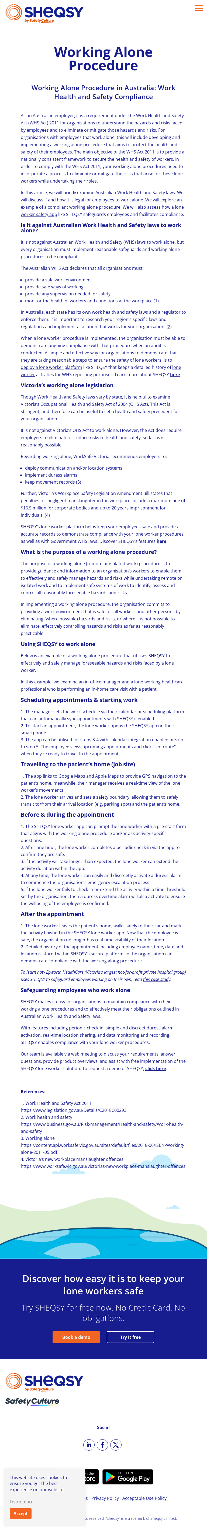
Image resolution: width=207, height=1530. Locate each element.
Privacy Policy (105, 1498)
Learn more (21, 1502)
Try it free (130, 1337)
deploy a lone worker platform (51, 367)
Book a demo (76, 1337)
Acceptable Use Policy (144, 1498)
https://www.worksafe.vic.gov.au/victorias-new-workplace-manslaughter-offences (103, 1166)
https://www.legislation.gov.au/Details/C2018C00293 (73, 1110)
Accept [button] (20, 1514)
